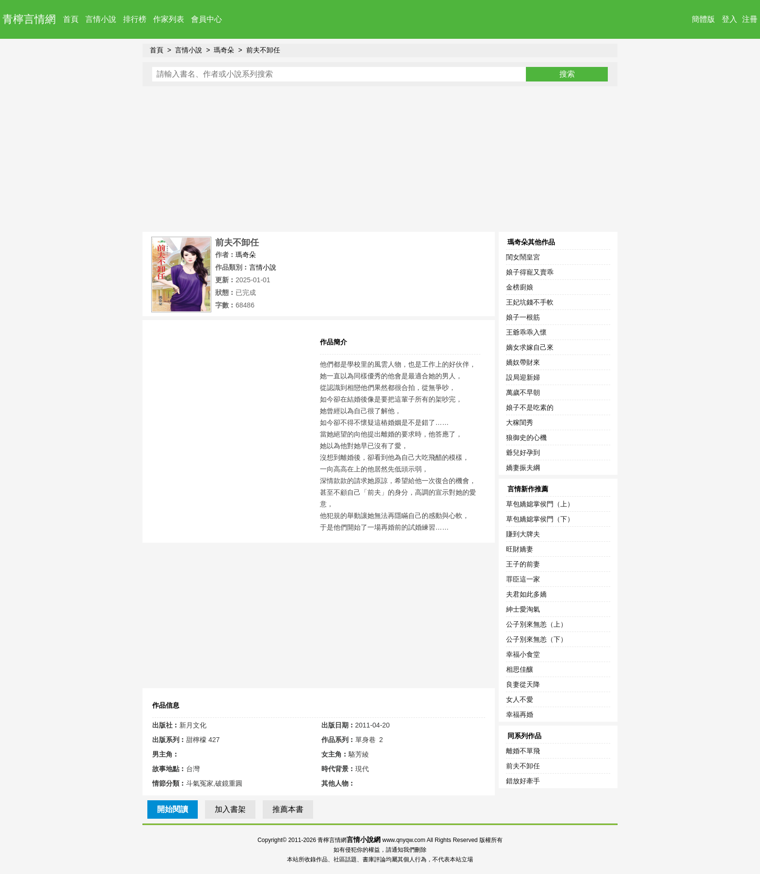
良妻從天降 (523, 684)
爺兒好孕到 (523, 452)
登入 (729, 19)
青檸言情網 (29, 19)
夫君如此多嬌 (526, 594)
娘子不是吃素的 (530, 407)
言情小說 (100, 19)
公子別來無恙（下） (536, 639)
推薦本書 (287, 809)
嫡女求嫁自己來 (530, 347)
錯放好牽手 (523, 781)
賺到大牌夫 (523, 534)
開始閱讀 (172, 809)
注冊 (750, 19)
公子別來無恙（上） (536, 624)
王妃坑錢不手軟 (530, 302)
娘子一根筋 (523, 317)
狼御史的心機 (526, 437)
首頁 (71, 19)
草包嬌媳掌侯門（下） (540, 519)
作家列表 (168, 19)
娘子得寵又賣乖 (530, 272)
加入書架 (230, 809)
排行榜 (134, 19)
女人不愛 (519, 699)
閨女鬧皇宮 (523, 257)
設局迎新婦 (523, 377)
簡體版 (703, 19)
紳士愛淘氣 (523, 609)
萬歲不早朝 (523, 392)
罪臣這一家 (523, 579)
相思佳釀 (519, 669)
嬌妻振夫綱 (523, 467)
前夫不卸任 (263, 50)
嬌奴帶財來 (523, 362)
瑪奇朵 (224, 50)
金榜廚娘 (519, 287)
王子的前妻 (523, 564)
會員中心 (206, 19)
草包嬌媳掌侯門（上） (540, 504)
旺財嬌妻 (519, 549)
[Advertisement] (380, 159)
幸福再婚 (519, 714)
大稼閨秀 (519, 422)
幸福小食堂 (523, 654)
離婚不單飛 (523, 751)
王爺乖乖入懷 (526, 332)
